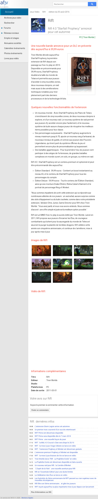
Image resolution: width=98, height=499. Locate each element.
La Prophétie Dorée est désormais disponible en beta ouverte (55, 462)
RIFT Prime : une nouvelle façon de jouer (47, 439)
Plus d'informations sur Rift (41, 492)
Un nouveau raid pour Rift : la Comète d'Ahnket (50, 465)
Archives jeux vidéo (12, 18)
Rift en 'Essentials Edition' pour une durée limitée (51, 472)
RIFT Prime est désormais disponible (46, 433)
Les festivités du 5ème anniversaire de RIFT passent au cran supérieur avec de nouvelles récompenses (62, 479)
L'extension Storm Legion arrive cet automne (49, 426)
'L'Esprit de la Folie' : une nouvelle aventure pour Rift (52, 469)
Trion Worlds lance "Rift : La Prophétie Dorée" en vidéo (52, 459)
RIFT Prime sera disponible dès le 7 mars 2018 (50, 436)
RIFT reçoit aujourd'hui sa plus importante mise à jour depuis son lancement (61, 487)
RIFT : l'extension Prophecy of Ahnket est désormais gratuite (55, 449)
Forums (6, 28)
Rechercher (9, 23)
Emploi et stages (11, 38)
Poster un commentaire (40, 410)
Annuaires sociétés (12, 43)
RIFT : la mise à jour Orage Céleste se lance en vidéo (52, 446)
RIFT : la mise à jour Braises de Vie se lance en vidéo (52, 456)
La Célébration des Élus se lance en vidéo (48, 475)
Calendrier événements (14, 48)
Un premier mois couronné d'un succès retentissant (52, 430)
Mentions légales (27, 498)
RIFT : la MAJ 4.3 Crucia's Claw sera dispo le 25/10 (51, 443)
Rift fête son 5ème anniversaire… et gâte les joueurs (52, 484)
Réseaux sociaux (10, 33)
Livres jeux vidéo (11, 58)
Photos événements (13, 53)
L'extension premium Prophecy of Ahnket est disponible (53, 452)
